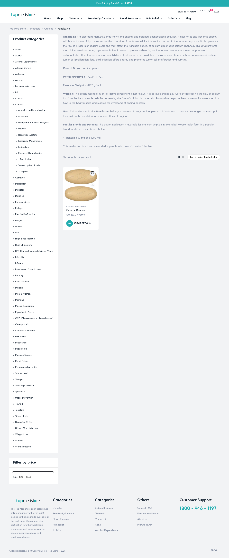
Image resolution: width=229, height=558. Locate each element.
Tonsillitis (19, 410)
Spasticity (20, 391)
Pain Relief (20, 336)
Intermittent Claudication (28, 269)
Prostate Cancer (23, 355)
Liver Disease (22, 281)
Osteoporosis (21, 324)
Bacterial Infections (25, 86)
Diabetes (19, 189)
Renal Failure (21, 361)
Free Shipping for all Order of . (114, 3)
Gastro (18, 226)
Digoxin (22, 128)
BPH (17, 92)
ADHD (18, 55)
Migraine (19, 300)
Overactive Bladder (25, 330)
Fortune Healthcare (147, 513)
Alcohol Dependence (26, 61)
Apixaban (23, 116)
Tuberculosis (21, 416)
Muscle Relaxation (24, 306)
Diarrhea (19, 196)
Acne (18, 49)
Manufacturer (144, 524)
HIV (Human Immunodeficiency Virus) (34, 251)
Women (19, 440)
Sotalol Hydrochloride (29, 165)
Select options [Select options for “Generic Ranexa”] (82, 223)
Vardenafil (100, 519)
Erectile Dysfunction (25, 214)
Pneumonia (21, 348)
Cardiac (70, 206)
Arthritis (57, 530)
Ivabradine (23, 147)
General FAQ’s (144, 507)
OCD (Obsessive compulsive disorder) (34, 318)
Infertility (19, 257)
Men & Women (23, 293)
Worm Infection (23, 446)
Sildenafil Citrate (104, 507)
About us (142, 519)
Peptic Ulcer (21, 342)
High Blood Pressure (25, 238)
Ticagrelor (23, 171)
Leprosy (19, 275)
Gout (17, 232)
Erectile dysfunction (63, 513)
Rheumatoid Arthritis (26, 367)
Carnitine (20, 177)
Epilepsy (19, 208)
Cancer (19, 98)
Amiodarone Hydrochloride (32, 110)
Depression (20, 183)
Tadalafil (99, 513)
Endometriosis (22, 202)
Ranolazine (80, 206)
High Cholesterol (23, 245)
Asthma (19, 80)
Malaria (19, 287)
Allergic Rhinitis (23, 68)
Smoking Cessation (25, 385)
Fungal (18, 220)
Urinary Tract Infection (26, 428)
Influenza (19, 263)
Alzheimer (20, 74)
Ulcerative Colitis (23, 422)
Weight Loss (21, 434)
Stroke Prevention (24, 397)
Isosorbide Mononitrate (30, 141)
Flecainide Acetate (27, 135)
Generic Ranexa (75, 210)
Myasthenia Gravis (24, 312)
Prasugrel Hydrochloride (30, 153)
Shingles (19, 379)
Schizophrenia (22, 373)
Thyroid (19, 404)
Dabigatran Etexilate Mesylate (33, 122)
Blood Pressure (61, 519)
